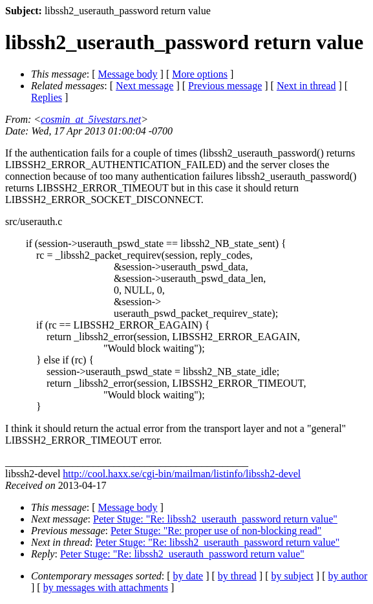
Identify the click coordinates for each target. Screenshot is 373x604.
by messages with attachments (105, 587)
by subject (293, 575)
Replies (46, 97)
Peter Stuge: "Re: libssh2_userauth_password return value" (215, 518)
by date (188, 575)
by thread (237, 575)
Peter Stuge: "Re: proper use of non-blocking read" (216, 530)
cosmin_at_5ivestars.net (91, 119)
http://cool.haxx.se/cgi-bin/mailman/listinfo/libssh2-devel (182, 473)
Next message (144, 85)
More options (200, 74)
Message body (128, 74)
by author (347, 575)
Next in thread (306, 85)
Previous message (225, 85)
